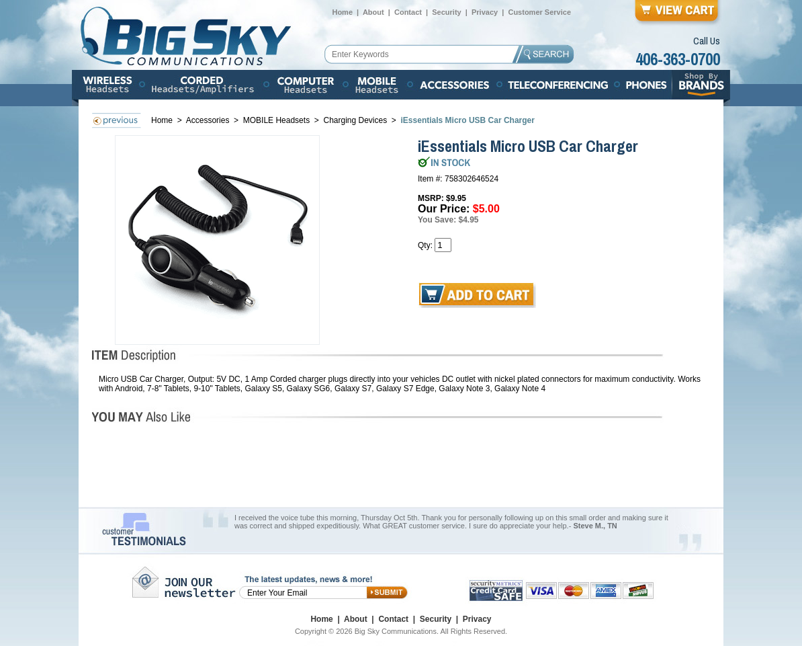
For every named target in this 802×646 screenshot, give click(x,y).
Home (342, 12)
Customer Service (539, 12)
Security (446, 12)
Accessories (209, 120)
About (373, 12)
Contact (408, 12)
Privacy (485, 12)
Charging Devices (355, 120)
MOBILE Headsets (276, 120)
